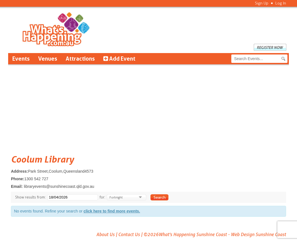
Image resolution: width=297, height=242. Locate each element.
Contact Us (129, 234)
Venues (47, 58)
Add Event (119, 58)
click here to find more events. (111, 211)
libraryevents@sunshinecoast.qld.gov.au (59, 186)
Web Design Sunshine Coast (258, 234)
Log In (280, 3)
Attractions (80, 58)
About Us (105, 234)
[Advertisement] (148, 106)
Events (21, 58)
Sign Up (261, 3)
